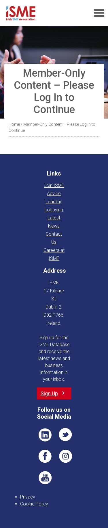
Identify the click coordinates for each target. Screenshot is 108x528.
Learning (54, 201)
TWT (65, 435)
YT (45, 477)
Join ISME (54, 185)
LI (45, 435)
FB (45, 456)
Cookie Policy (34, 504)
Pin (65, 456)
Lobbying (54, 210)
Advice (54, 193)
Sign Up (49, 393)
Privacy (27, 497)
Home (14, 124)
